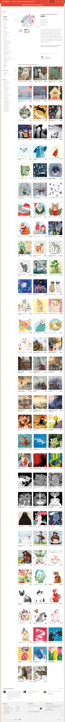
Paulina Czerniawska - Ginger (37, 256)
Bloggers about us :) (7, 707)
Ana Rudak (5, 96)
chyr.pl (60, 719)
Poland (5, 49)
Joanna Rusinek (6, 97)
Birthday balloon (36, 564)
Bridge (49, 139)
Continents (5, 33)
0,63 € (30, 81)
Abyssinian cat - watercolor (51, 584)
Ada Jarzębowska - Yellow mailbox (51, 662)
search (5, 16)
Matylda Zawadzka (6, 109)
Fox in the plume (21, 642)
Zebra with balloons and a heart (37, 623)
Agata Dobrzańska (6, 81)
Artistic (5, 22)
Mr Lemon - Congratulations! (36, 449)
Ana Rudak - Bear (21, 526)
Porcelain (5, 74)
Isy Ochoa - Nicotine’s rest (52, 468)
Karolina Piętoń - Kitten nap (22, 449)
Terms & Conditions (7, 712)
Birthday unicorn (51, 564)
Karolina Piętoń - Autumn (36, 430)
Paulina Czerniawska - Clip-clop (37, 275)
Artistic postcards (24, 11)
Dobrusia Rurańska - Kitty (37, 488)
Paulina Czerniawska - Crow (52, 236)
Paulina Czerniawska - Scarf (22, 275)
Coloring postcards (7, 32)
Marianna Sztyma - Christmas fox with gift (37, 198)
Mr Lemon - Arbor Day (52, 448)
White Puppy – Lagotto (37, 81)
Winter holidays (6, 65)
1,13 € (30, 159)
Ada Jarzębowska (6, 103)
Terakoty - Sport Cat (37, 332)
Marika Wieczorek (6, 104)
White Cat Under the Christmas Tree (52, 120)
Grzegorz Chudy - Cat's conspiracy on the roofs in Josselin (52, 411)
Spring (5, 55)
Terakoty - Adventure (30, 11)
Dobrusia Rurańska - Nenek (52, 488)
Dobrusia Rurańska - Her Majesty (37, 507)
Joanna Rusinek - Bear (52, 158)
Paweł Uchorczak (6, 90)
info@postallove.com (49, 709)
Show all (60, 688)
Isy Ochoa (5, 93)
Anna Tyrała (5, 91)
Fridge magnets (6, 73)
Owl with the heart (21, 622)
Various (5, 63)
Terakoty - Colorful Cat (22, 332)
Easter (5, 38)
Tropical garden (21, 584)
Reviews (28, 1)
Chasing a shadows (36, 139)
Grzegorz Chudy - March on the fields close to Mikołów (37, 411)
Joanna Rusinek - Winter (52, 197)
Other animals (6, 48)
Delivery (33, 1)
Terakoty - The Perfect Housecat (22, 314)
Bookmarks (5, 27)
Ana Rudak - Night (51, 526)
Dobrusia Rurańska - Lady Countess (52, 507)
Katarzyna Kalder (6, 107)
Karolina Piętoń (6, 106)
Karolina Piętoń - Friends (53, 274)
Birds (4, 25)
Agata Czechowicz (6, 102)
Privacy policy (6, 709)
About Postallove (6, 706)
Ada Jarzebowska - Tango (36, 642)
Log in (52, 1)
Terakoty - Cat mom (52, 332)
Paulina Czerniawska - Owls (22, 256)
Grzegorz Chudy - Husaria (36, 391)
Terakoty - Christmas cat (52, 217)
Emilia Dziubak (6, 108)
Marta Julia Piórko (6, 82)
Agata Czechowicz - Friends (21, 565)
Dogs (4, 37)
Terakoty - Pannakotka (52, 313)
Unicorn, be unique (51, 622)
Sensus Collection (6, 54)
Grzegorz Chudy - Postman (51, 391)
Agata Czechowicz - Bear (53, 545)
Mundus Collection (6, 47)
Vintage (5, 64)
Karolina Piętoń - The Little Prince (52, 430)
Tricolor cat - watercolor (37, 603)
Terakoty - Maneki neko (22, 352)
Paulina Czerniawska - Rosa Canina (52, 256)
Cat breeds (5, 28)
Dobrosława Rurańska (7, 95)
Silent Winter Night (36, 100)
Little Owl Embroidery (22, 81)
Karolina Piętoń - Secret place (22, 430)
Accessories (19, 1)
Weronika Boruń (6, 98)
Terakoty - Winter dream (22, 216)
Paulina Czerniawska (7, 87)
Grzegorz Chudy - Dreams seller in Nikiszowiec (21, 372)
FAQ (4, 714)
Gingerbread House (52, 100)
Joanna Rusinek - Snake (22, 178)
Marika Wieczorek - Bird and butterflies (22, 681)
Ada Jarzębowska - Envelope (36, 662)
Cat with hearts (51, 603)
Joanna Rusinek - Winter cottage (37, 178)
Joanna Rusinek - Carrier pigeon (22, 159)
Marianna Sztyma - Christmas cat (21, 198)
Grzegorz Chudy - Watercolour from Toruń (37, 352)
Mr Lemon (5, 85)
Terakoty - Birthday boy (37, 313)
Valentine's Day (6, 61)
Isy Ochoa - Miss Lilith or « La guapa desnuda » (37, 468)
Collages (5, 31)
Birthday (5, 26)
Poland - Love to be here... (8, 50)
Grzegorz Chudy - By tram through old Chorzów (37, 372)
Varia (4, 77)
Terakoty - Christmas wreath (37, 217)
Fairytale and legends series (8, 41)
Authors (24, 1)
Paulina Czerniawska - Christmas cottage (52, 178)
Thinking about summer (37, 584)
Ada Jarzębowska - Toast (51, 642)
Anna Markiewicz (6, 86)
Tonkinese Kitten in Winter (52, 81)
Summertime (6, 58)
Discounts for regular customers (9, 708)
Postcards (14, 1)
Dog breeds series (6, 36)
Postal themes (6, 53)
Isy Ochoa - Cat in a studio (21, 468)
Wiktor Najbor (6, 84)
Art (4, 21)
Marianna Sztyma (6, 92)
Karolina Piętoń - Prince (22, 294)
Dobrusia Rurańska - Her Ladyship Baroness (22, 507)
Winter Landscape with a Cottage (22, 101)
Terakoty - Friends (36, 236)
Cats (4, 30)
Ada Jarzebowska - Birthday (21, 662)
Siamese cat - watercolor (20, 604)
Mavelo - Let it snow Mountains (21, 546)
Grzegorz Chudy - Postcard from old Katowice (21, 411)
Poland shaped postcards (8, 52)
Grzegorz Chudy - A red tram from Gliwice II (52, 352)
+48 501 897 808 (48, 708)
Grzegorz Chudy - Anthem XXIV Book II (21, 391)
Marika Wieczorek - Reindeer (36, 681)
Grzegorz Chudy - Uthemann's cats (51, 372)
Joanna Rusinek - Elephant (36, 159)
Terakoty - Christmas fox (22, 236)
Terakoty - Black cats (52, 294)
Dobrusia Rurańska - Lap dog (22, 488)
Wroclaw (5, 66)
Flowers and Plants (6, 42)
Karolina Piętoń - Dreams (36, 294)
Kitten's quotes (6, 44)
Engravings (5, 39)
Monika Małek (6, 101)
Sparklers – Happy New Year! (22, 139)
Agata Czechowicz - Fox (37, 545)
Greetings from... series (7, 43)
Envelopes (5, 72)
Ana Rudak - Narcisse (37, 526)
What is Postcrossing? (7, 713)
